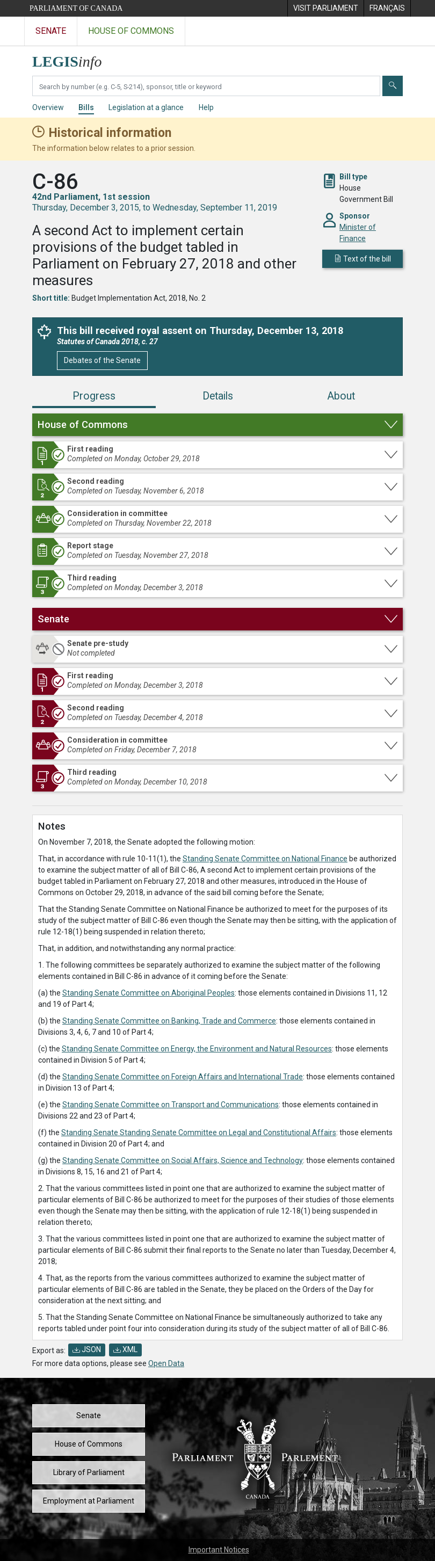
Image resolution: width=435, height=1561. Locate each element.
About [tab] (341, 396)
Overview (48, 107)
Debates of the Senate (102, 360)
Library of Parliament (89, 1472)
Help (206, 107)
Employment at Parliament (88, 1501)
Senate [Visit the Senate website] (50, 31)
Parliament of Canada (76, 8)
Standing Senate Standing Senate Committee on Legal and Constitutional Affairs (198, 1132)
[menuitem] (325, 8)
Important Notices (219, 1549)
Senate (88, 1415)
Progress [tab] (94, 396)
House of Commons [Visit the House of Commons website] (131, 31)
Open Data (166, 1363)
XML (125, 1349)
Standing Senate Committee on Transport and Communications (170, 1104)
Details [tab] (217, 396)
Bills (86, 107)
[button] (217, 424)
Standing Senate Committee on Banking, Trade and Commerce (169, 1021)
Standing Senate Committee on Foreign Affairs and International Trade (182, 1076)
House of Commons (88, 1444)
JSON (87, 1349)
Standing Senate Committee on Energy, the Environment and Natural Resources (197, 1048)
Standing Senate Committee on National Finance (265, 858)
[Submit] (392, 86)
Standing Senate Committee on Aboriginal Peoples (148, 993)
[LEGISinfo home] (73, 58)
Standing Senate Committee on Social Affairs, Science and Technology (182, 1160)
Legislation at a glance (146, 107)
